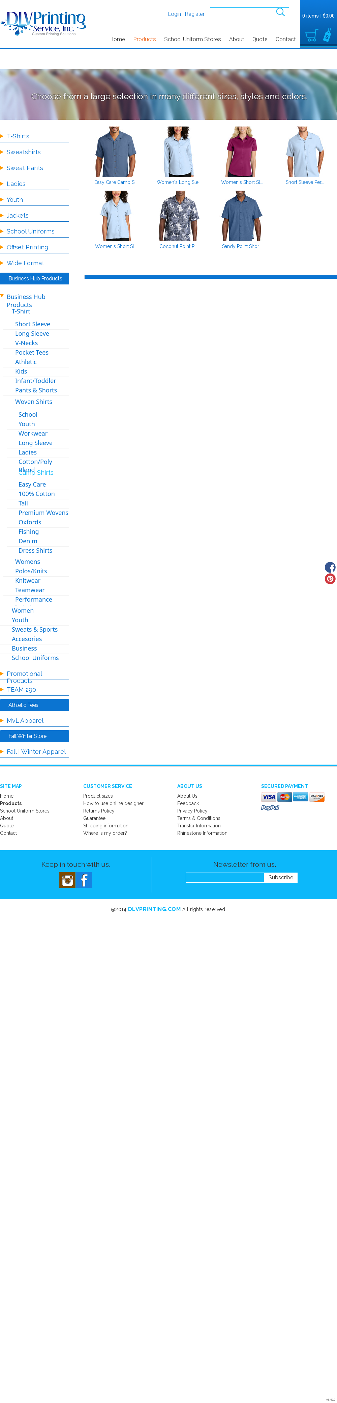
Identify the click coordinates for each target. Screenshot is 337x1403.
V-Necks (26, 343)
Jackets (18, 215)
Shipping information (105, 825)
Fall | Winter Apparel (36, 751)
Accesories (27, 639)
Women (23, 610)
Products (144, 39)
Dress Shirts (36, 550)
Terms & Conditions (198, 818)
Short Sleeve (32, 324)
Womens (27, 561)
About (236, 39)
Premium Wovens (43, 512)
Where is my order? (105, 833)
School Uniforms (31, 231)
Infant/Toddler (35, 381)
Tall (23, 503)
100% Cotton (37, 494)
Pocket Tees (32, 352)
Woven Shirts (33, 401)
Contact (286, 39)
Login (174, 14)
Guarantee (94, 818)
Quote (260, 39)
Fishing (29, 531)
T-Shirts (18, 136)
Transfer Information (199, 825)
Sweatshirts (24, 152)
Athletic (26, 362)
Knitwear (27, 580)
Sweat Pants (25, 167)
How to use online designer (113, 803)
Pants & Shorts (36, 390)
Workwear (33, 433)
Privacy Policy (192, 811)
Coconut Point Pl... (179, 246)
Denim (28, 541)
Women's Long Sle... (179, 182)
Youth (15, 199)
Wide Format (25, 263)
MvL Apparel (25, 720)
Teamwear (30, 590)
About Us (187, 796)
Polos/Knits (31, 571)
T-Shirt (21, 311)
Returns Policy (99, 811)
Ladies (16, 183)
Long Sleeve (32, 333)
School (28, 414)
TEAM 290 (21, 689)
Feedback (188, 803)
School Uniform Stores (192, 39)
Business (24, 648)
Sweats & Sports (35, 629)
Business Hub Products (26, 301)
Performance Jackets (33, 603)
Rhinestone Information (202, 833)
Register (195, 14)
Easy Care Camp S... (115, 182)
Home (117, 39)
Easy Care (32, 484)
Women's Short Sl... (242, 182)
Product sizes (98, 796)
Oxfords (30, 522)
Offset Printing (27, 247)
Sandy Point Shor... (242, 246)
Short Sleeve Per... (305, 182)
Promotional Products (24, 677)
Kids (21, 371)
